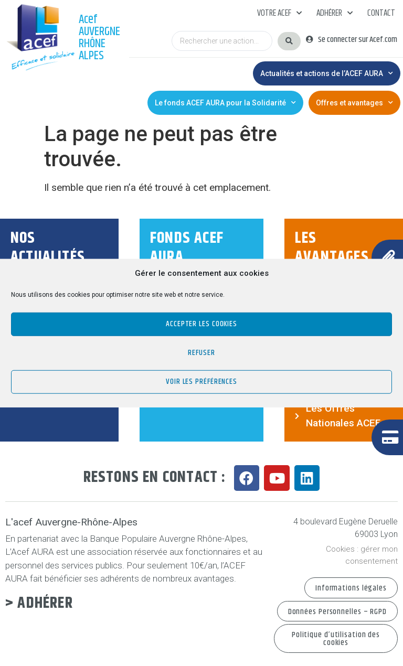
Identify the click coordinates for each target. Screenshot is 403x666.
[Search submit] (289, 41)
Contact (381, 13)
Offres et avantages (354, 103)
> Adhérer (39, 603)
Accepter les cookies (201, 324)
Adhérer (334, 13)
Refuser (201, 353)
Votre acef (279, 13)
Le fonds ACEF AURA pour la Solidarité (225, 103)
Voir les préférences (201, 381)
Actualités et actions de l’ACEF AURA (326, 73)
